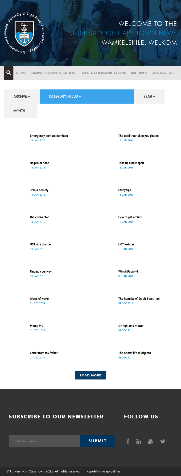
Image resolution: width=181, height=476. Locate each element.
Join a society (39, 190)
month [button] (20, 111)
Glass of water (39, 298)
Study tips (124, 190)
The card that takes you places (138, 136)
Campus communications (54, 73)
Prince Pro (36, 326)
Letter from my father (44, 353)
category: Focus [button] (65, 96)
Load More (90, 375)
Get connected (39, 217)
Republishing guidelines (103, 471)
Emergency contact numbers (49, 136)
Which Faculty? (128, 271)
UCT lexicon (126, 244)
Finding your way (41, 271)
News (21, 73)
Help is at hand (39, 163)
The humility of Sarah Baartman (139, 298)
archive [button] (21, 96)
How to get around (130, 217)
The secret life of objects (134, 353)
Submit (97, 440)
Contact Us (162, 73)
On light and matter (131, 326)
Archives (139, 73)
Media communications (104, 73)
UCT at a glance (40, 244)
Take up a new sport (131, 163)
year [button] (149, 96)
